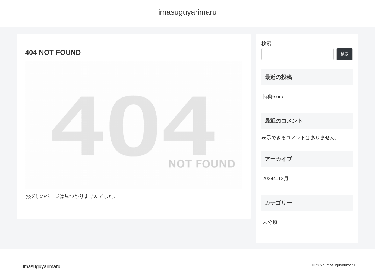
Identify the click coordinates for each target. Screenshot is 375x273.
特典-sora (273, 96)
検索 (266, 43)
